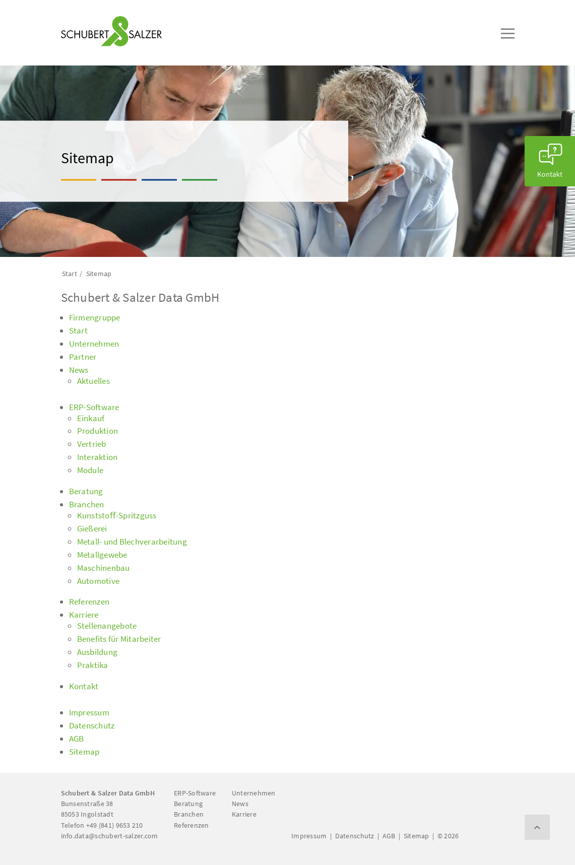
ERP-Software (195, 792)
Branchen (189, 814)
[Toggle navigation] (75, 10)
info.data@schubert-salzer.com (109, 835)
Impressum (309, 835)
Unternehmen (254, 792)
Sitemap (416, 835)
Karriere (244, 814)
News (240, 803)
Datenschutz (354, 835)
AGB (389, 835)
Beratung (188, 803)
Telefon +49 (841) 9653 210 (102, 825)
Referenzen (191, 825)
